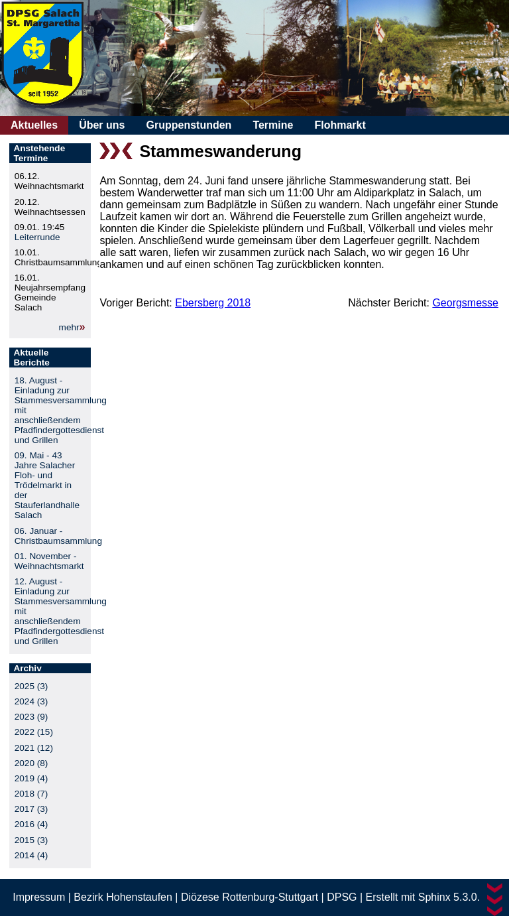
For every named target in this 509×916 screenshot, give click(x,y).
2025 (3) (31, 686)
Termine (273, 125)
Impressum (39, 897)
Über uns (102, 125)
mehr (69, 327)
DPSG (342, 897)
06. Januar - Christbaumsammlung (58, 536)
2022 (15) (34, 732)
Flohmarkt (339, 125)
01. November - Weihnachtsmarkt (49, 561)
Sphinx (434, 897)
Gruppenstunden (188, 125)
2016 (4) (31, 824)
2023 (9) (31, 717)
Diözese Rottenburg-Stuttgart (249, 897)
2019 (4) (31, 778)
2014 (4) (31, 855)
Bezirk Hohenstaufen (123, 897)
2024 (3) (31, 701)
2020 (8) (31, 763)
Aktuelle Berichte (31, 357)
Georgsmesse (465, 302)
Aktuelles (34, 125)
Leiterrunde (37, 237)
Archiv (27, 668)
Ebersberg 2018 (213, 302)
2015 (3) (31, 840)
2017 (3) (31, 809)
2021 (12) (34, 748)
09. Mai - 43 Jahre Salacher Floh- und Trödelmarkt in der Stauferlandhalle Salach (47, 485)
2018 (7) (31, 794)
